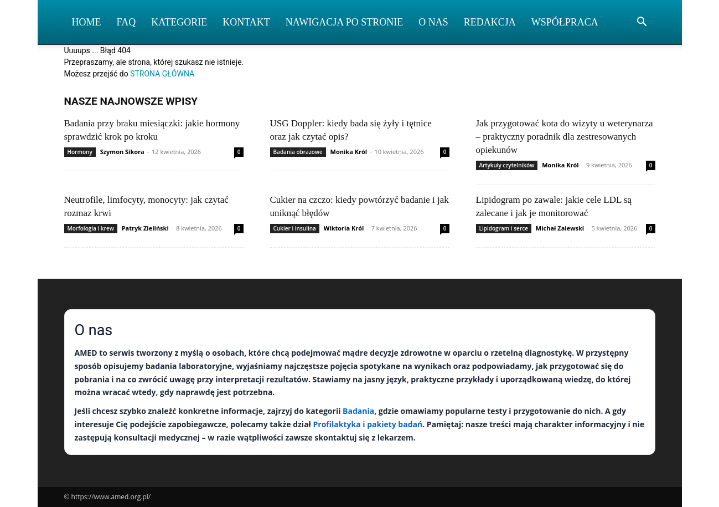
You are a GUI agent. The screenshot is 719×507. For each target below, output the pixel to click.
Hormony (80, 152)
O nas (433, 22)
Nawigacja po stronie (345, 22)
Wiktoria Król (344, 228)
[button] (642, 23)
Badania (358, 411)
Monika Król (349, 151)
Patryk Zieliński (145, 228)
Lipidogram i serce (503, 228)
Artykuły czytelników (507, 165)
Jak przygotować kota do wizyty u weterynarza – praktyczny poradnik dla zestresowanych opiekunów (564, 136)
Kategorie (179, 22)
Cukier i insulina (294, 228)
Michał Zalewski (560, 228)
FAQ (126, 22)
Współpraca (564, 22)
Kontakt (246, 22)
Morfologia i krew (91, 228)
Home (86, 22)
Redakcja (490, 22)
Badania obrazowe (298, 152)
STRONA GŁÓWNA (162, 73)
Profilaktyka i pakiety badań (368, 424)
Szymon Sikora (122, 151)
